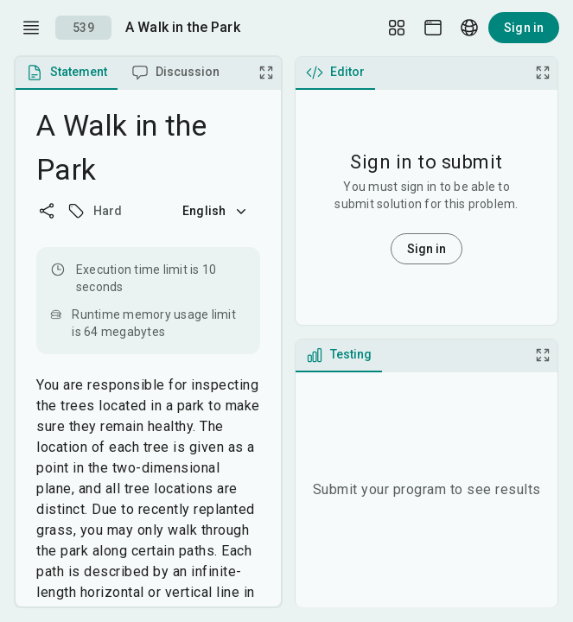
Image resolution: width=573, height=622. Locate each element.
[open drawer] (31, 27)
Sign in (524, 28)
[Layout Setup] (396, 27)
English (216, 210)
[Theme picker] (433, 27)
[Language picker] (469, 27)
